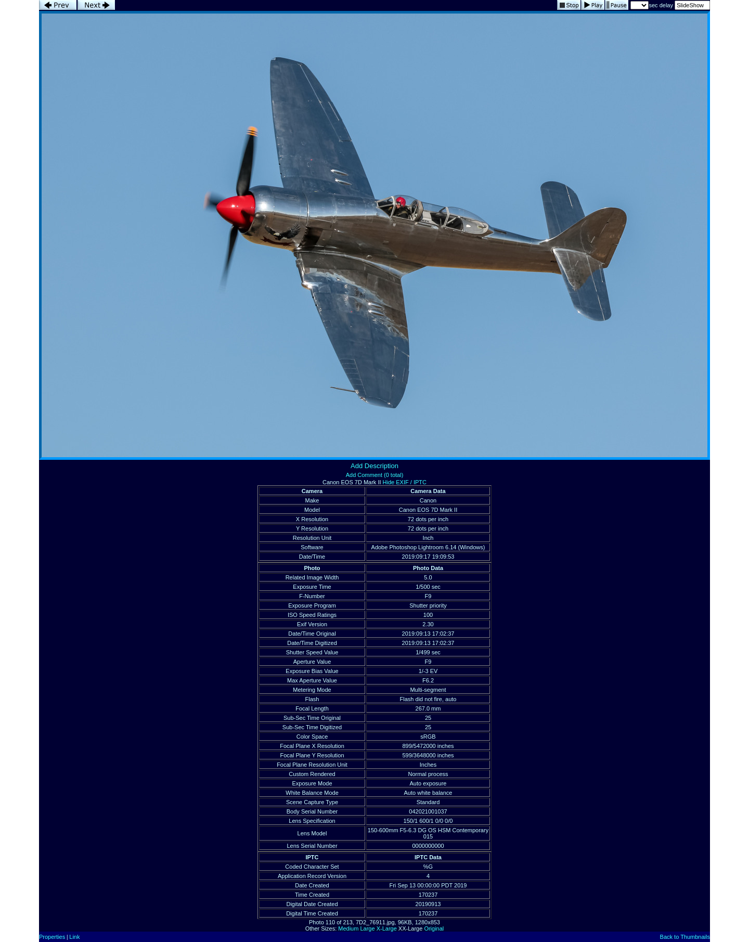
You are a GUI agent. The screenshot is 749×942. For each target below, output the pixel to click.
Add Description (374, 466)
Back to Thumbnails (685, 937)
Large (367, 928)
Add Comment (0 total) (375, 475)
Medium (348, 928)
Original (434, 928)
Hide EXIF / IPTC (405, 482)
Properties (52, 937)
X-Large (387, 928)
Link (74, 937)
